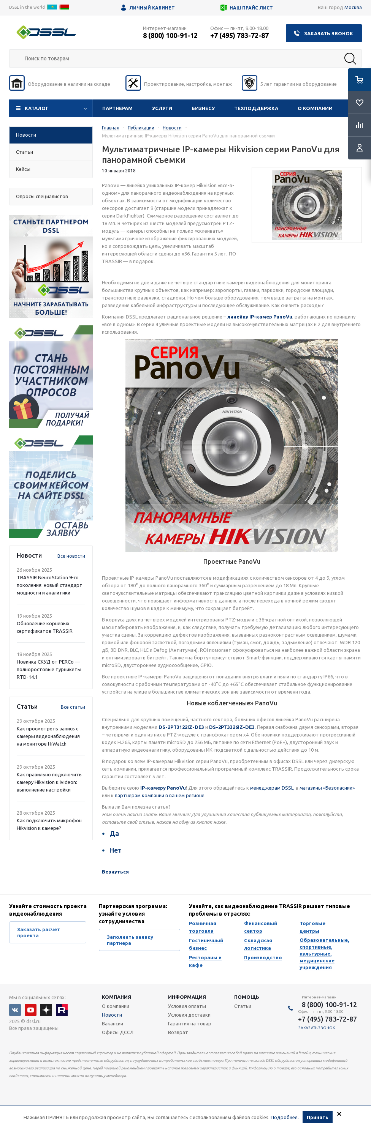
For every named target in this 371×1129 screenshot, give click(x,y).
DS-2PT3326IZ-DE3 (232, 727)
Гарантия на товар (189, 1023)
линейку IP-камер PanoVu (259, 316)
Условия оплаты (187, 1006)
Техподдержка (256, 108)
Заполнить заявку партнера (130, 940)
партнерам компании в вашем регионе (160, 795)
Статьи (242, 1006)
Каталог (37, 108)
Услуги (162, 108)
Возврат (178, 1032)
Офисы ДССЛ (117, 1032)
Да (114, 833)
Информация (187, 997)
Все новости (71, 555)
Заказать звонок (328, 33)
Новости (112, 1014)
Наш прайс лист (251, 7)
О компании (315, 108)
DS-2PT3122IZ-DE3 (181, 727)
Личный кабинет (152, 7)
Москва (353, 7)
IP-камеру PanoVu (163, 787)
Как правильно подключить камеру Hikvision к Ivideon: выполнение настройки (49, 782)
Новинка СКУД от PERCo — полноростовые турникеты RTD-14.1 (49, 669)
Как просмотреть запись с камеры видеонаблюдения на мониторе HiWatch (48, 736)
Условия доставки (189, 1014)
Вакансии (112, 1023)
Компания (116, 997)
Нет (115, 850)
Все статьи (73, 707)
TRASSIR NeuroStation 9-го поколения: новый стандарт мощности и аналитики (49, 585)
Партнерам (117, 108)
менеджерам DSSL (271, 787)
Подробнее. (285, 1118)
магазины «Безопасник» (327, 787)
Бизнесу (203, 108)
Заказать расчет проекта (38, 932)
